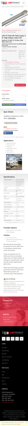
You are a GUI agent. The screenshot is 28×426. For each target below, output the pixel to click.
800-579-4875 (9, 321)
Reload (18, 424)
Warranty (4, 354)
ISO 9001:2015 (5, 378)
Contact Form (8, 306)
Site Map (4, 347)
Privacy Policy (5, 350)
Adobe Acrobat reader (19, 137)
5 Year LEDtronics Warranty (12, 62)
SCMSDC (4, 384)
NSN (3, 375)
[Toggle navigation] (24, 3)
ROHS (3, 371)
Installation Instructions (11, 128)
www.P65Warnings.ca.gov (12, 292)
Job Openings (5, 360)
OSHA (3, 381)
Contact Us (5, 363)
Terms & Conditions (7, 357)
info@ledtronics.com (8, 402)
